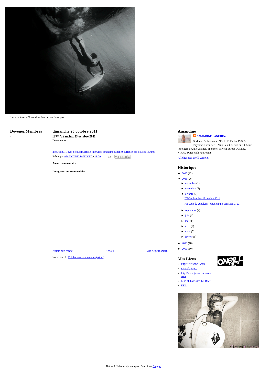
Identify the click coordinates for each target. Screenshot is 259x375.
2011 (185, 178)
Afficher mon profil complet (193, 157)
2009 (185, 248)
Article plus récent (62, 250)
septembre (191, 210)
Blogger (157, 366)
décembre (190, 183)
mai (187, 220)
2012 (185, 173)
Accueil (110, 250)
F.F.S (184, 285)
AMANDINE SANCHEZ (211, 136)
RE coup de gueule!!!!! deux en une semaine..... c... (212, 203)
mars (188, 231)
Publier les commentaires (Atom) (86, 257)
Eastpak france (189, 268)
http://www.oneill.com (193, 263)
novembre (191, 188)
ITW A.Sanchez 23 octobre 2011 (202, 198)
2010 (185, 243)
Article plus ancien (157, 250)
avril (188, 226)
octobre (189, 193)
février (189, 236)
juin (187, 215)
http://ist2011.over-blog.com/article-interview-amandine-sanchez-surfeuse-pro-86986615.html (103, 151)
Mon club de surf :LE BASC (196, 280)
